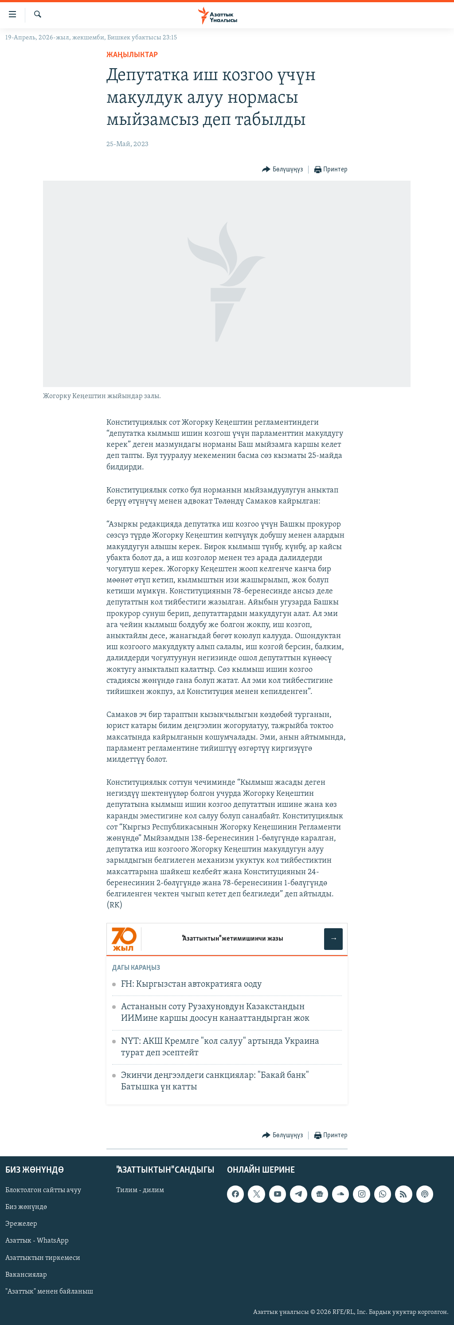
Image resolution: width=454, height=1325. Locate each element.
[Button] (282, 170)
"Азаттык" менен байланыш (49, 1291)
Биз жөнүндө (26, 1207)
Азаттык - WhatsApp (37, 1241)
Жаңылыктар (132, 55)
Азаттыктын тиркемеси (42, 1258)
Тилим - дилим (140, 1190)
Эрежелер (21, 1224)
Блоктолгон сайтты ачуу (43, 1190)
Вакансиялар (26, 1275)
